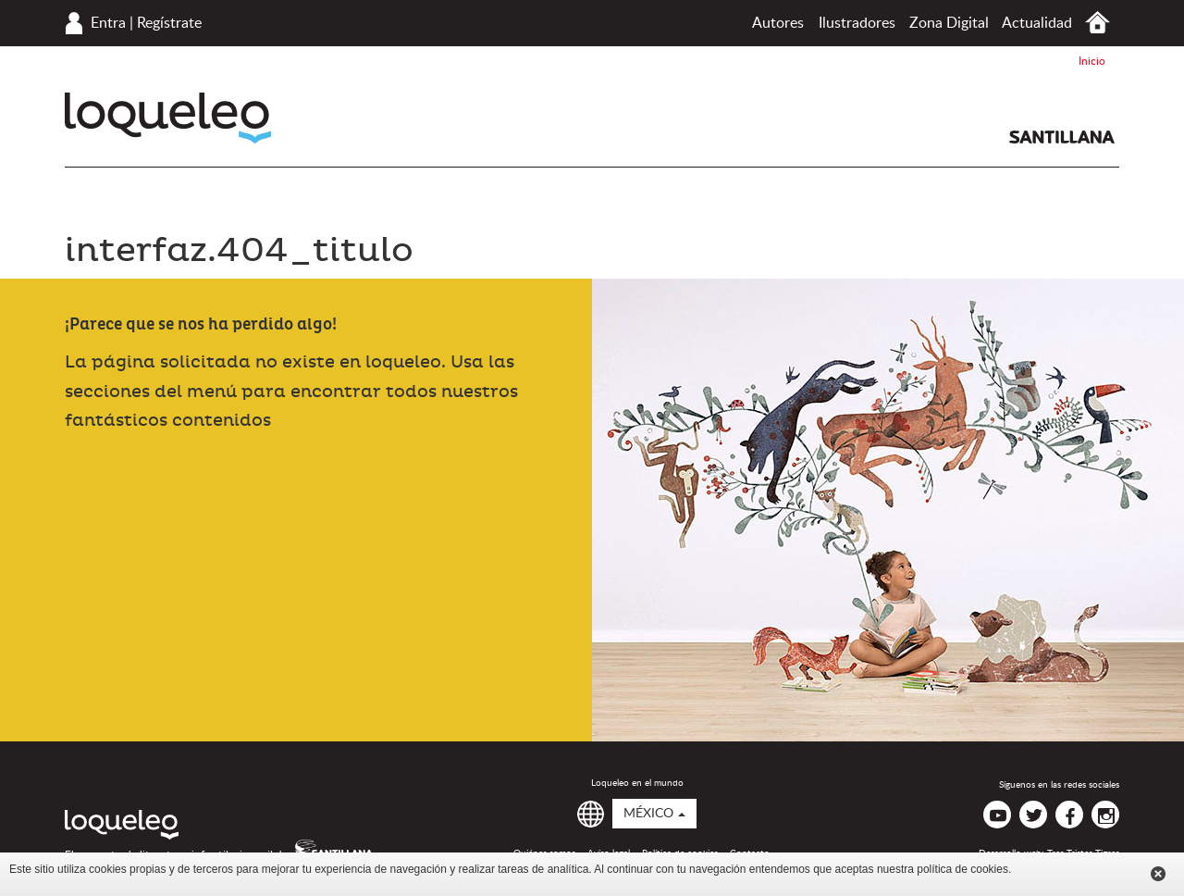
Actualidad (1037, 23)
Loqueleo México (168, 118)
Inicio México (1097, 22)
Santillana (1062, 137)
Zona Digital (949, 23)
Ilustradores (857, 23)
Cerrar (1158, 873)
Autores (778, 23)
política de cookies (962, 869)
